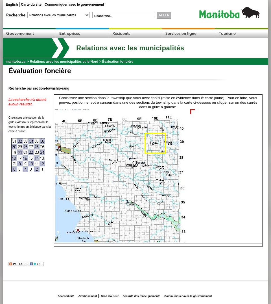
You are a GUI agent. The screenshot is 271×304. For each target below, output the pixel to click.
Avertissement (87, 296)
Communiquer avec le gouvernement (74, 4)
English (12, 4)
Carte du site (31, 4)
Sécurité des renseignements (141, 296)
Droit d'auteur (110, 296)
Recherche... (103, 16)
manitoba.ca (15, 62)
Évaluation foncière (118, 62)
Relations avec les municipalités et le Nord (64, 62)
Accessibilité (66, 296)
